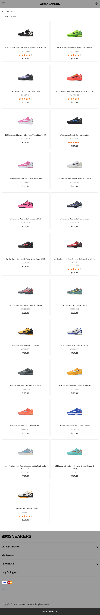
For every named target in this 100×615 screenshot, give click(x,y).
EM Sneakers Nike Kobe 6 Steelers (25, 509)
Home (3, 12)
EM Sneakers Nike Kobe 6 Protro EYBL (25, 91)
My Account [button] (50, 555)
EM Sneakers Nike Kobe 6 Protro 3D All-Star (25, 305)
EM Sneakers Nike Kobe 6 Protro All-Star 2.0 (74, 179)
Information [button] (50, 564)
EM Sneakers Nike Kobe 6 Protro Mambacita (74, 386)
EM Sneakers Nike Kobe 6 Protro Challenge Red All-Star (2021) (75, 260)
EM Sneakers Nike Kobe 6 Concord (74, 345)
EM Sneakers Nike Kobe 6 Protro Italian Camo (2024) (25, 259)
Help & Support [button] (50, 572)
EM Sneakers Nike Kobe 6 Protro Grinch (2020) (74, 48)
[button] (3, 4)
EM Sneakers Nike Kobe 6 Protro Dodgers (74, 426)
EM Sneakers (23, 604)
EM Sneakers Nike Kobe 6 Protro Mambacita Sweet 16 (25, 48)
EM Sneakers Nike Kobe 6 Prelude (74, 305)
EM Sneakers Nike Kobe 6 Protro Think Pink (25, 179)
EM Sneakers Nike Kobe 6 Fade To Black (25, 386)
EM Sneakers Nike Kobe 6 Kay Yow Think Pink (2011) (25, 135)
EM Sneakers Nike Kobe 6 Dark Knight (74, 135)
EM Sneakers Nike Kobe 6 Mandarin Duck (25, 219)
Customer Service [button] (50, 547)
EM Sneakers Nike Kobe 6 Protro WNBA (25, 426)
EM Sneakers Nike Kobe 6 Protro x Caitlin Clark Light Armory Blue (25, 467)
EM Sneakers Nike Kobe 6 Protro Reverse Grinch (74, 91)
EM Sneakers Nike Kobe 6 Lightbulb (25, 345)
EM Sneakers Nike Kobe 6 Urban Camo (74, 219)
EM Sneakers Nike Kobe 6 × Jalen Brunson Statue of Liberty (74, 467)
